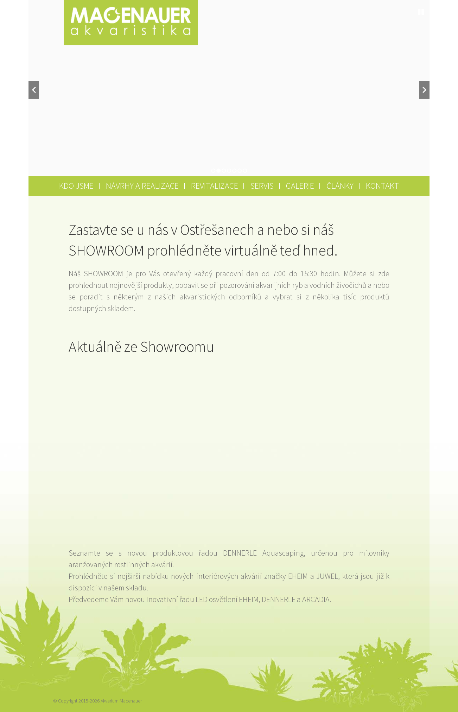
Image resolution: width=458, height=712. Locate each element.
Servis (262, 185)
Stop (421, 12)
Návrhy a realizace (142, 185)
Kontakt (382, 185)
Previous (33, 90)
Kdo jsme (76, 185)
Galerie (300, 185)
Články (340, 185)
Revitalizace (214, 185)
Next (424, 90)
